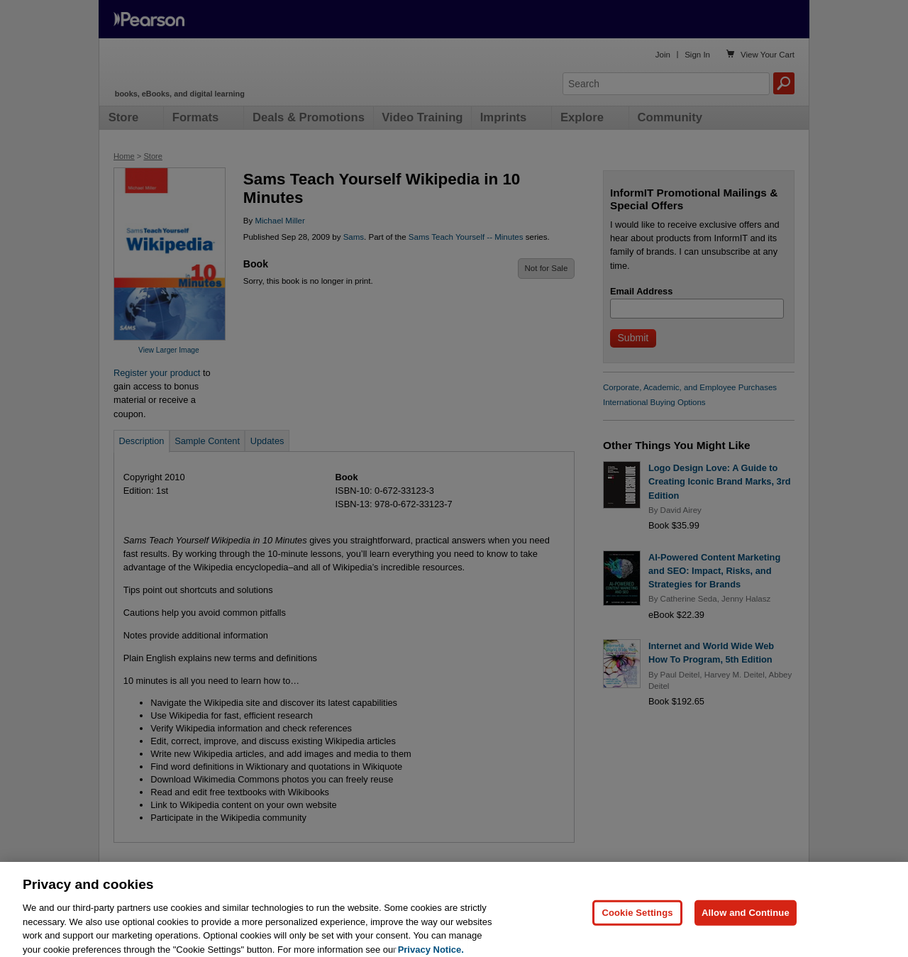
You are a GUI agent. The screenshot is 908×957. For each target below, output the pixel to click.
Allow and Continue (746, 928)
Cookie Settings (637, 928)
